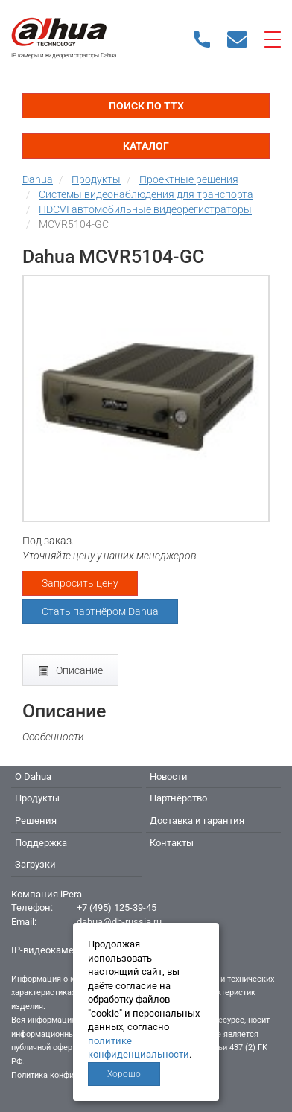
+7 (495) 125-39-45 (116, 907)
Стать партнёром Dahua (100, 611)
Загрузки (35, 864)
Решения (36, 820)
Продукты (37, 798)
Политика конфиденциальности (72, 1075)
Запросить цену (80, 583)
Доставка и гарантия (197, 820)
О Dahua (33, 776)
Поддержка (41, 842)
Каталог (146, 146)
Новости (169, 776)
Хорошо (124, 1074)
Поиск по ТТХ (146, 106)
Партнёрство (178, 798)
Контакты (172, 842)
